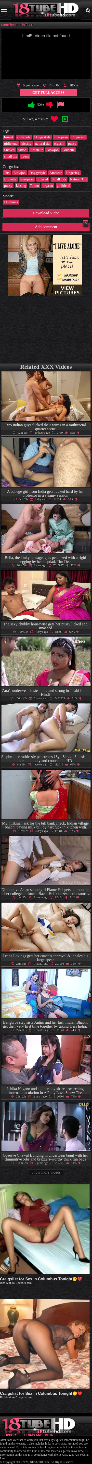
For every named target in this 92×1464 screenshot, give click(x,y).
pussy (72, 143)
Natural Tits (78, 179)
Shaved (9, 150)
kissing (26, 143)
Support (10, 1435)
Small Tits (59, 179)
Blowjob (52, 150)
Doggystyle (42, 137)
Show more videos (46, 1172)
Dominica (11, 202)
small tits (10, 156)
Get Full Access (48, 93)
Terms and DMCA (38, 1435)
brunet (8, 137)
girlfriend (10, 143)
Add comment (61, 226)
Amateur (36, 150)
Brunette (69, 150)
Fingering (78, 137)
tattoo (22, 150)
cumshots (23, 137)
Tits (7, 173)
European (61, 137)
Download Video (46, 213)
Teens (25, 156)
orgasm (59, 143)
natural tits (42, 143)
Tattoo (34, 186)
